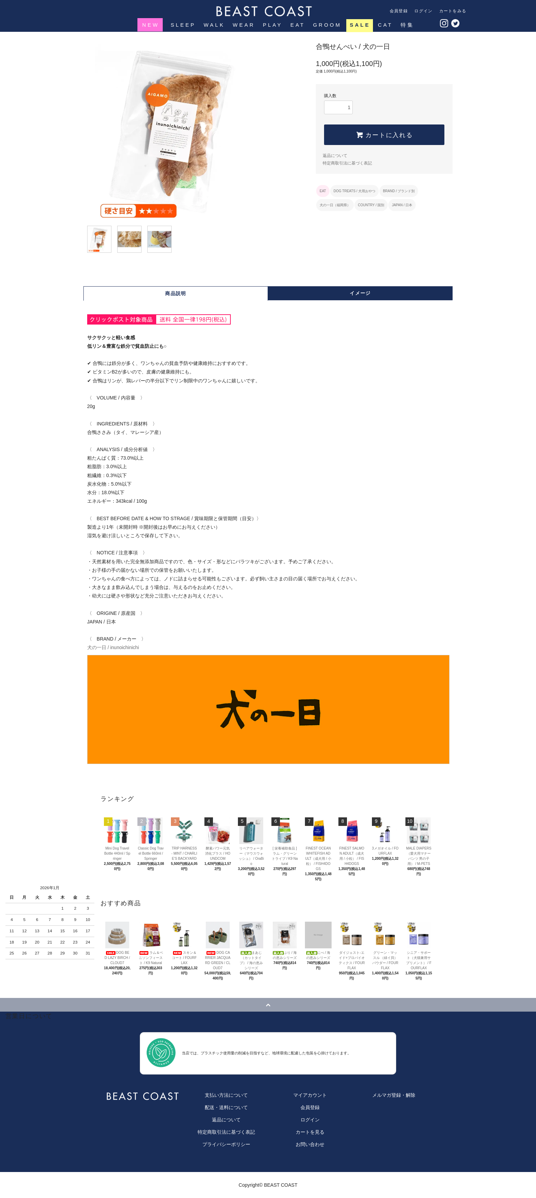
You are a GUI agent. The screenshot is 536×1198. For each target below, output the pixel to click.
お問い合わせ (310, 1144)
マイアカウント (310, 1095)
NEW (150, 25)
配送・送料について (226, 1107)
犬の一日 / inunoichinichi (268, 704)
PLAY (272, 25)
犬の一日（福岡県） (335, 205)
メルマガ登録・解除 (393, 1095)
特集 (406, 25)
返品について (335, 155)
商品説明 (175, 293)
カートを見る (310, 1132)
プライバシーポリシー (226, 1144)
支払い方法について (226, 1095)
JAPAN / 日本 (402, 205)
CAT (385, 25)
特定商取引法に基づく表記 (347, 163)
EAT (297, 25)
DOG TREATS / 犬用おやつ (354, 191)
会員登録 (399, 11)
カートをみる (452, 11)
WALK (213, 25)
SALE (360, 25)
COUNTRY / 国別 (371, 205)
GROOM (326, 25)
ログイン (423, 11)
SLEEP (182, 25)
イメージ (360, 293)
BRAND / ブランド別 (399, 191)
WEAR (243, 25)
